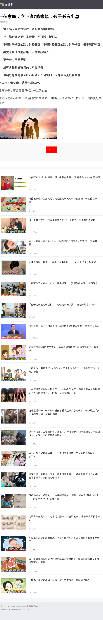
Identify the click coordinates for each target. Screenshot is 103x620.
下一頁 (51, 150)
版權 (27, 610)
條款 (19, 610)
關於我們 (4, 610)
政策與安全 (13, 610)
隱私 (23, 610)
